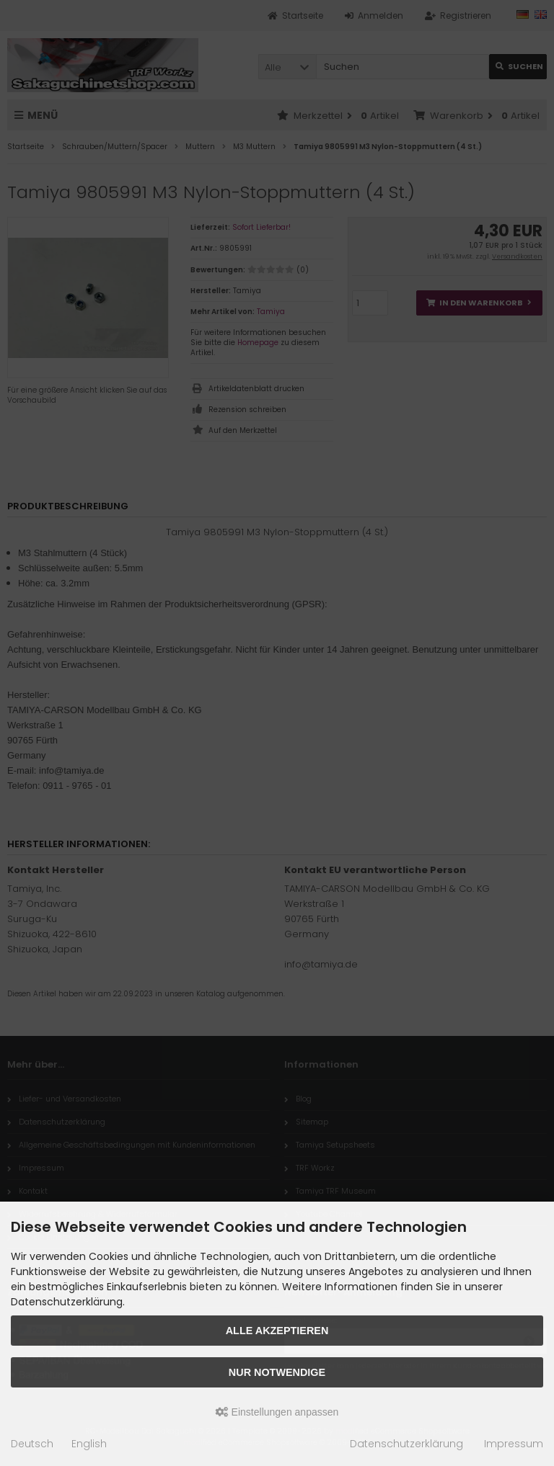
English (89, 1443)
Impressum (513, 1443)
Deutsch (32, 1443)
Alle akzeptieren (277, 1330)
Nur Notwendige (277, 1372)
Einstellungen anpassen (277, 1412)
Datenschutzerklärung (406, 1443)
